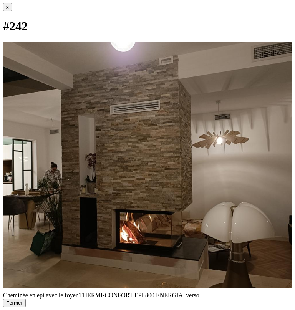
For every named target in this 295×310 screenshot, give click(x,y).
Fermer (14, 303)
